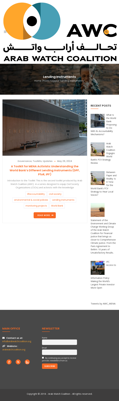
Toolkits (37, 161)
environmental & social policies (31, 199)
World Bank (57, 205)
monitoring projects (36, 205)
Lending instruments (63, 199)
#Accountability (36, 194)
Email (44, 347)
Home (37, 80)
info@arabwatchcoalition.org (16, 341)
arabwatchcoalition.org (13, 349)
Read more (43, 215)
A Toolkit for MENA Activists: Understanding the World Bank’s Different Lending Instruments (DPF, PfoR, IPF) (45, 170)
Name (44, 337)
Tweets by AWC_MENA (103, 303)
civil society (55, 194)
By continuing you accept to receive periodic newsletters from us (59, 359)
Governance (25, 161)
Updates (48, 161)
